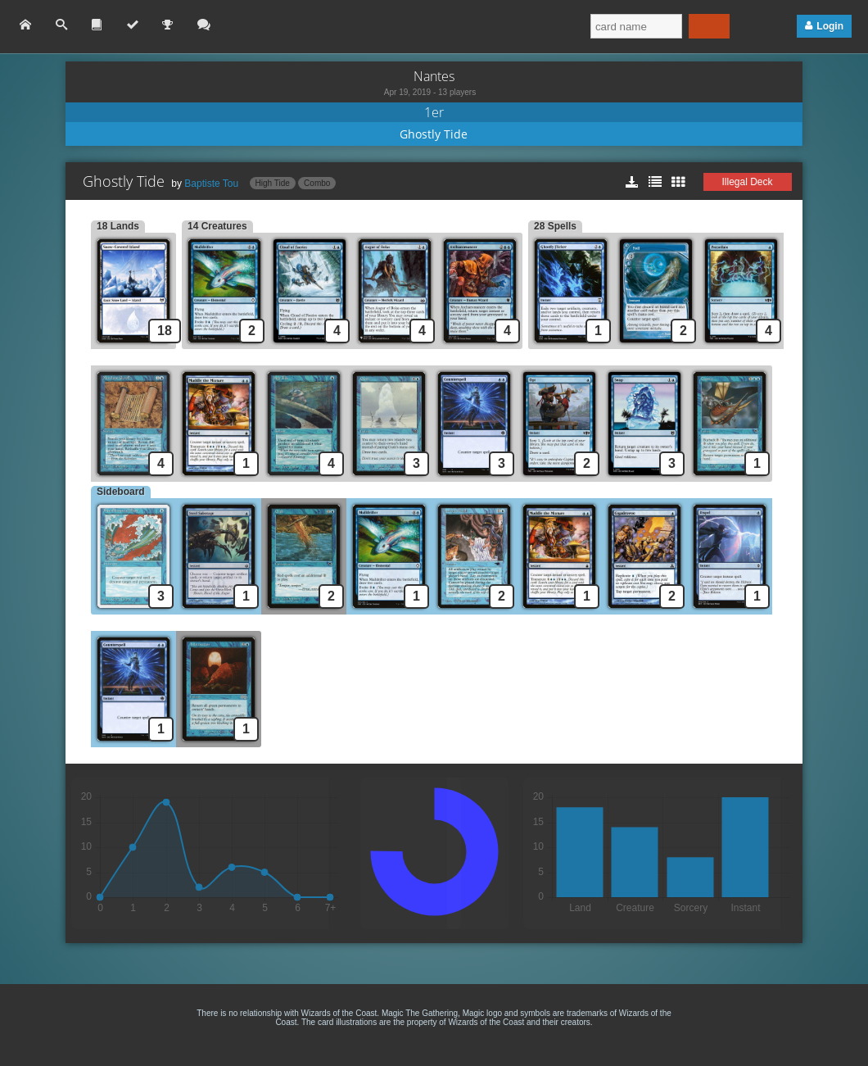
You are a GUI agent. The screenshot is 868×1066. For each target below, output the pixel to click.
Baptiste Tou (211, 183)
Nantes (434, 76)
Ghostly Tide (434, 134)
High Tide (272, 183)
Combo (317, 183)
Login (829, 26)
